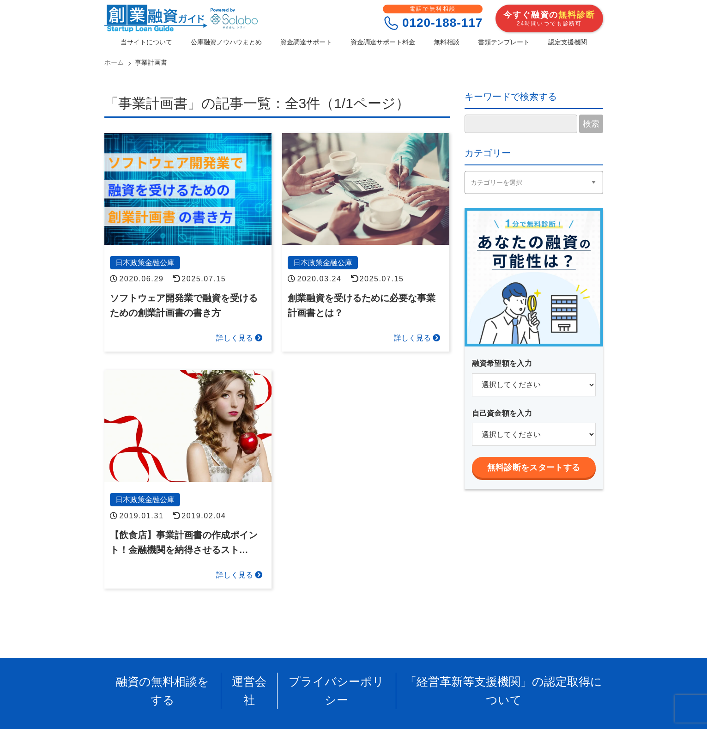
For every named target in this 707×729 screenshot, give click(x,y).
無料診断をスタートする (533, 467)
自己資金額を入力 (502, 413)
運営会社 (266, 679)
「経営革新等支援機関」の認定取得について (483, 679)
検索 (591, 123)
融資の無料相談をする (190, 679)
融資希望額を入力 (502, 363)
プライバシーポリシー (341, 679)
